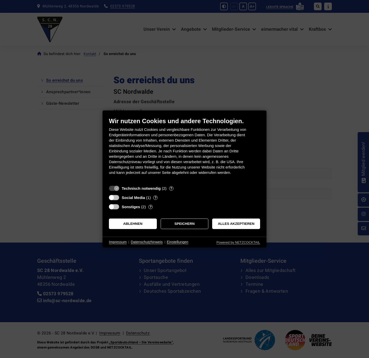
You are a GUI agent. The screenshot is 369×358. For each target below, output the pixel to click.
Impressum (118, 242)
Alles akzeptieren (236, 224)
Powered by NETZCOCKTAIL (238, 242)
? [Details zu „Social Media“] (156, 197)
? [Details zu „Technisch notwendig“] (171, 188)
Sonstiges (131, 207)
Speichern (185, 224)
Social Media (133, 197)
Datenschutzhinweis (147, 242)
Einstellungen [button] (177, 242)
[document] (184, 150)
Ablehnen (132, 224)
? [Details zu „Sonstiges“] (151, 207)
